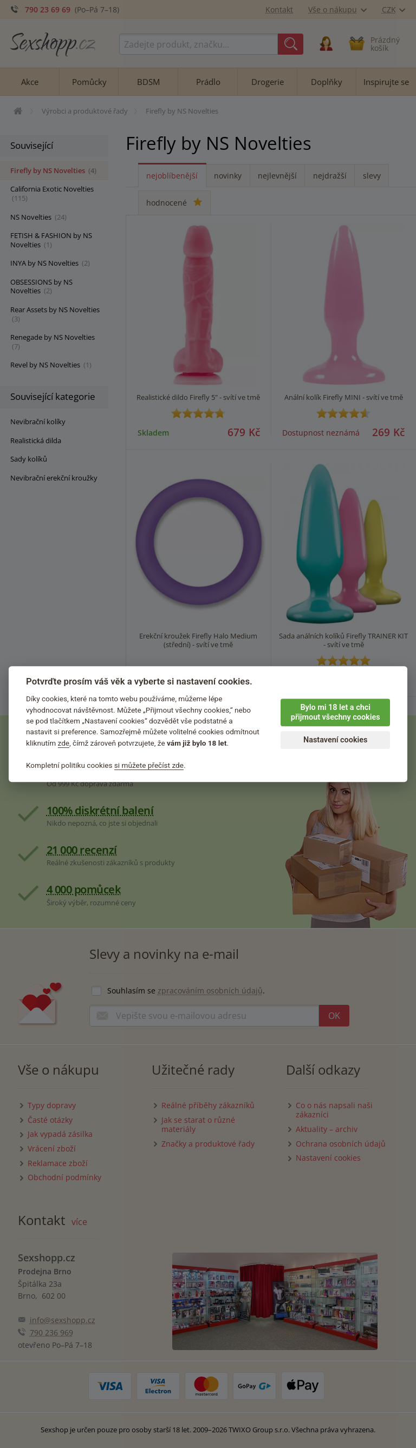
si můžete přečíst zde (149, 765)
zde (64, 743)
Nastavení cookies (335, 740)
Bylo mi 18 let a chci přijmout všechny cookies (335, 712)
